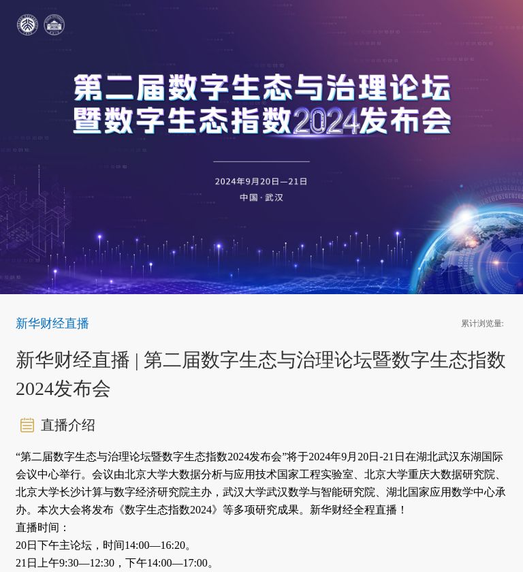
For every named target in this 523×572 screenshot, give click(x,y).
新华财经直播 (52, 323)
